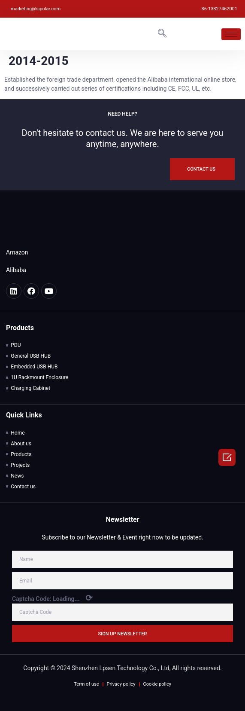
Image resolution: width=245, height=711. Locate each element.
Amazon (17, 252)
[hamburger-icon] (231, 34)
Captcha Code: (52, 598)
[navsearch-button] (162, 34)
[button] (202, 169)
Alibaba (16, 270)
